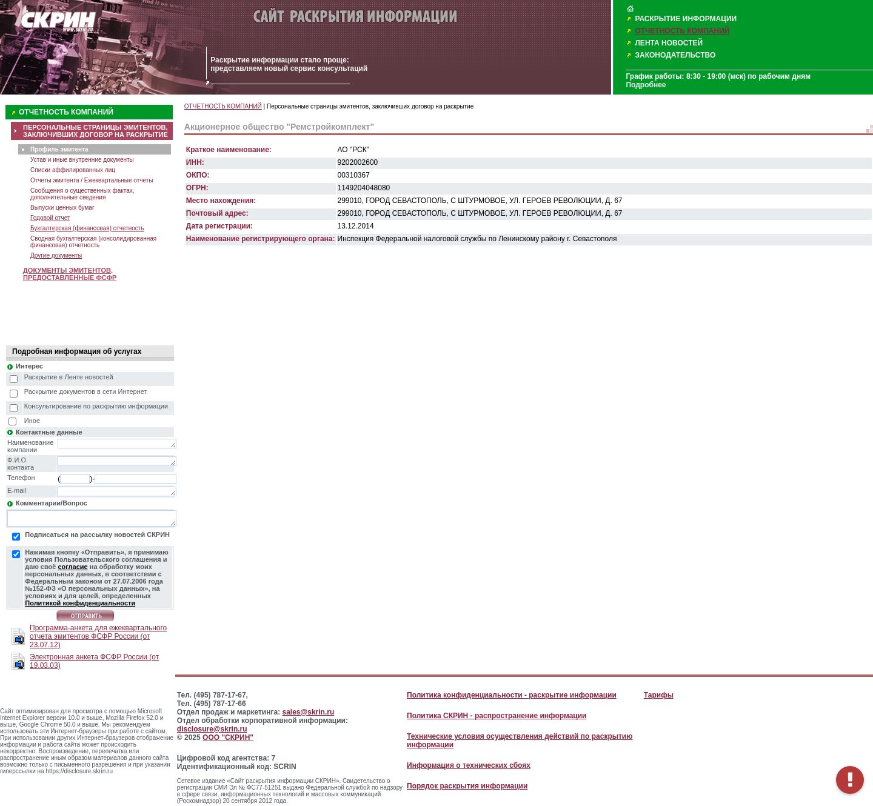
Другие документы (56, 255)
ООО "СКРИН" (227, 737)
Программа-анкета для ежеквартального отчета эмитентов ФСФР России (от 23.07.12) (98, 636)
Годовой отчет (50, 218)
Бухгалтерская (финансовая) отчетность (87, 228)
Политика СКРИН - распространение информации (496, 715)
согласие (72, 566)
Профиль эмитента (59, 149)
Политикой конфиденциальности (80, 603)
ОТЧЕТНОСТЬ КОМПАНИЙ (682, 31)
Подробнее (646, 85)
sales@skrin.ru (309, 712)
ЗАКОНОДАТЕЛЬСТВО (675, 55)
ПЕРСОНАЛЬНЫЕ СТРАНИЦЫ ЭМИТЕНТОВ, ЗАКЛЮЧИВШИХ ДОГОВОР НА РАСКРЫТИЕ (95, 131)
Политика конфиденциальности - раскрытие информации (512, 695)
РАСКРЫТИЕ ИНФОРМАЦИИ (686, 19)
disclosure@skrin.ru (212, 729)
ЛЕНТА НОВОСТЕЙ (669, 43)
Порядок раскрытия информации (467, 786)
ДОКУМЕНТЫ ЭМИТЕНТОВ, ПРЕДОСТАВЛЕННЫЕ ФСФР (69, 274)
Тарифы (659, 695)
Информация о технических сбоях (468, 765)
